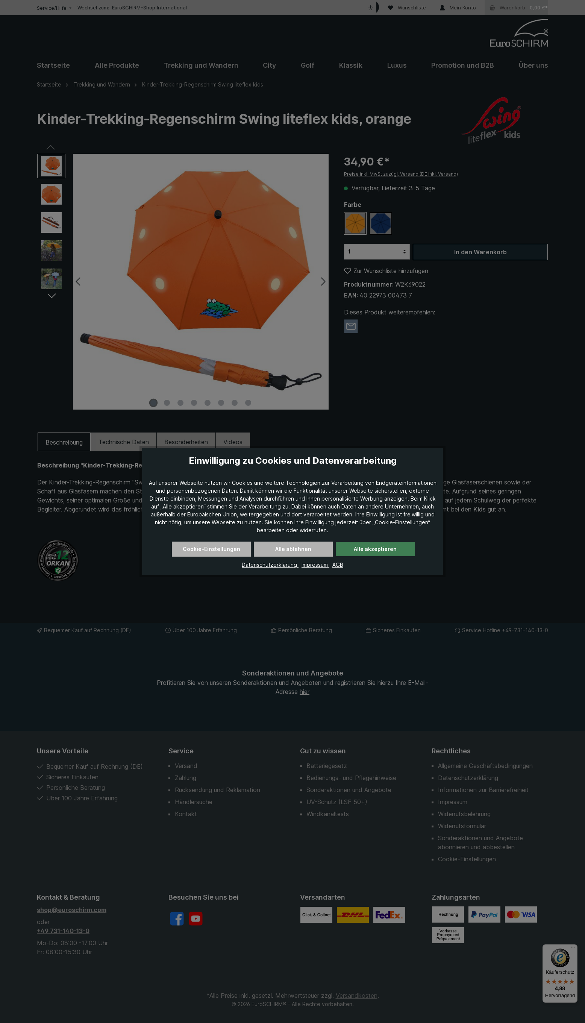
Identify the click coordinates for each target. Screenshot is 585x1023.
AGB (337, 565)
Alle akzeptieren (375, 549)
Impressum (315, 565)
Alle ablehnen (293, 549)
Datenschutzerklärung (270, 565)
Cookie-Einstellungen (211, 549)
